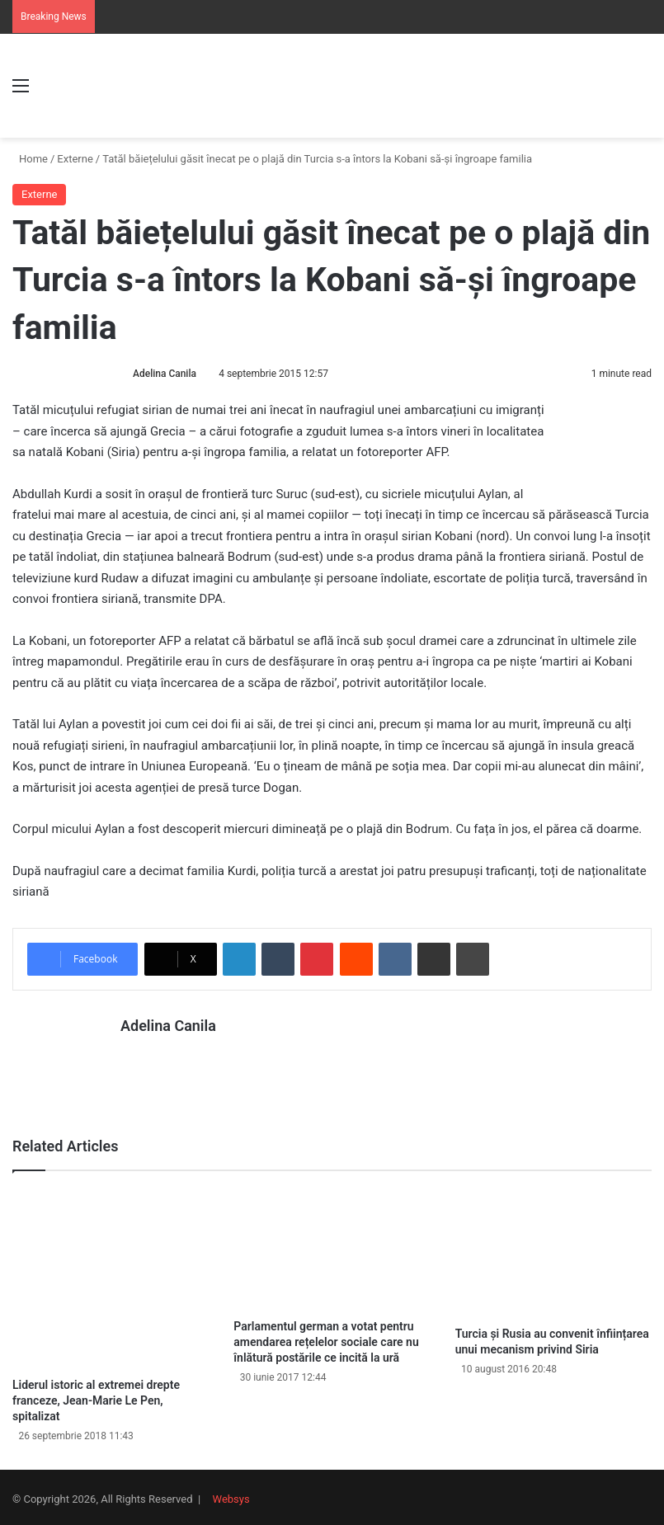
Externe (74, 159)
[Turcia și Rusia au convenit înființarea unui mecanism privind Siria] (553, 1249)
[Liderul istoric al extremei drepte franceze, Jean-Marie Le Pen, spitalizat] (110, 1274)
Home (30, 159)
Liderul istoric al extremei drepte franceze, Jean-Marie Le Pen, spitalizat (96, 1396)
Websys (231, 1495)
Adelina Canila (164, 373)
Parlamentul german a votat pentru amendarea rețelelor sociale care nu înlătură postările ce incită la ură (325, 1338)
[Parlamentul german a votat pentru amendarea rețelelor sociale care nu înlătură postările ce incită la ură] (331, 1245)
